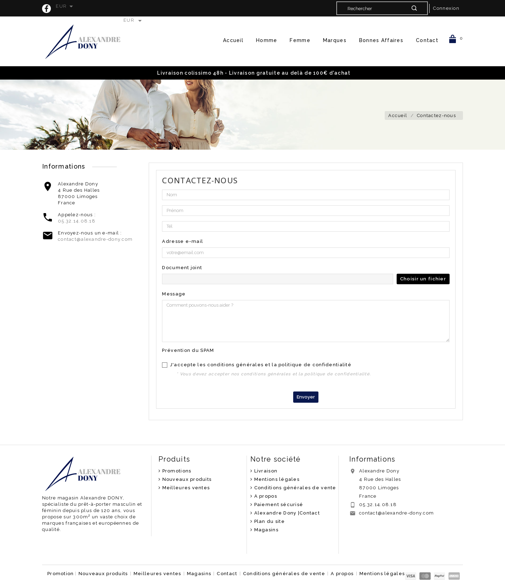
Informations (372, 459)
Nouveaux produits (186, 479)
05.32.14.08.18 (76, 221)
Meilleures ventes (185, 487)
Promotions (176, 470)
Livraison (264, 470)
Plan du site (268, 521)
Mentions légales (275, 479)
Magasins (265, 529)
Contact (427, 40)
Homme (266, 40)
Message (174, 294)
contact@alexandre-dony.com (95, 239)
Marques (334, 40)
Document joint (182, 267)
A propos (264, 496)
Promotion (60, 573)
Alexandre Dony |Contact (286, 513)
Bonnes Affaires (381, 40)
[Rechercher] (381, 8)
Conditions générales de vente (294, 487)
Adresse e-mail (182, 241)
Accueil (233, 40)
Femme (300, 40)
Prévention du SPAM (188, 350)
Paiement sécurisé (277, 504)
